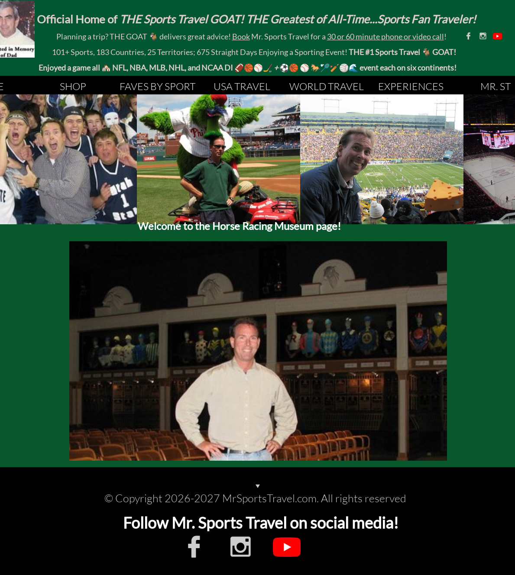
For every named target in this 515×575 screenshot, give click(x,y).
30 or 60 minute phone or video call (385, 36)
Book (241, 36)
